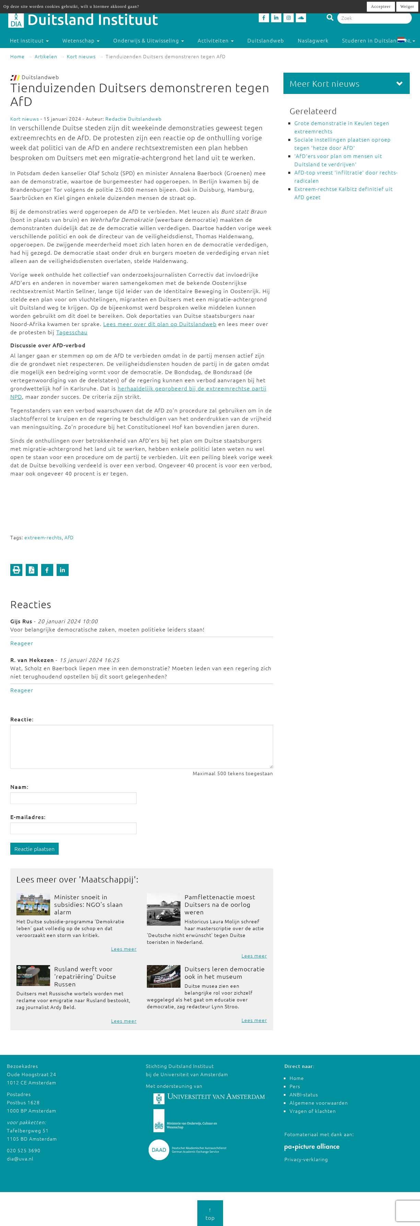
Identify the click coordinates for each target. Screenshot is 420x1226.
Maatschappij (107, 879)
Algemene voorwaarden (319, 1102)
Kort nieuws (81, 56)
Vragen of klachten (313, 1110)
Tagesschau (72, 332)
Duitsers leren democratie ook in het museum (225, 972)
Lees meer (124, 948)
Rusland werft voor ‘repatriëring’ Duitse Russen (85, 976)
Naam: (19, 786)
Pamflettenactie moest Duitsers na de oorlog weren (220, 904)
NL (406, 40)
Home (17, 56)
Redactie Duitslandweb (133, 118)
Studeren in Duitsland (374, 40)
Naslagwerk (313, 40)
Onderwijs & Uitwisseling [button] (148, 40)
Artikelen (46, 56)
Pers (295, 1086)
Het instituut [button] (29, 40)
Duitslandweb (265, 40)
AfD (69, 537)
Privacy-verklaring (306, 1159)
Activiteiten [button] (216, 40)
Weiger (407, 6)
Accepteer (381, 6)
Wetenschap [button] (81, 40)
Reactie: (22, 719)
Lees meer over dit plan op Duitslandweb (160, 323)
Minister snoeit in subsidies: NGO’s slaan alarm (88, 904)
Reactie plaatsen (34, 848)
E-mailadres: (28, 816)
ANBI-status (304, 1094)
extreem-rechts (43, 537)
